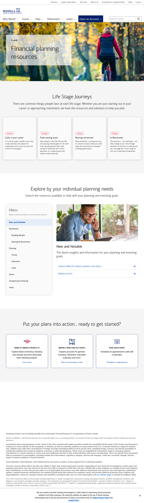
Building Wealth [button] (15, 236)
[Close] (140, 495)
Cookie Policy (73, 500)
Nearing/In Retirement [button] (18, 243)
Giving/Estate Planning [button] (17, 282)
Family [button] (11, 256)
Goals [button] (11, 269)
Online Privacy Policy (101, 498)
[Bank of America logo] (37, 2)
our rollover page (104, 475)
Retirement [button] (12, 230)
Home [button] (10, 275)
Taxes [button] (10, 288)
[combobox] (125, 18)
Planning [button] (11, 249)
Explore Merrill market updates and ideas (79, 266)
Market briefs (65, 273)
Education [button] (13, 262)
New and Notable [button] (15, 223)
